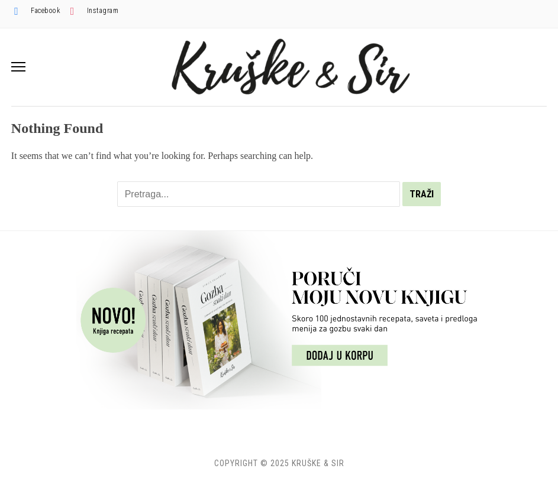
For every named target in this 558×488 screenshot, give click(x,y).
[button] (18, 67)
